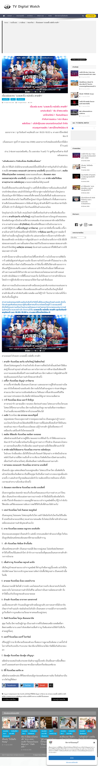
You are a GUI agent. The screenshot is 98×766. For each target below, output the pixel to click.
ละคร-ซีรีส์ (11, 733)
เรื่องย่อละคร (21, 99)
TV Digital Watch (21, 102)
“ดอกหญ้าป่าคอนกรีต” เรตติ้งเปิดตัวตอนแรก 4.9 (60, 699)
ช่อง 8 (13, 99)
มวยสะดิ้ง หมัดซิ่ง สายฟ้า (59, 694)
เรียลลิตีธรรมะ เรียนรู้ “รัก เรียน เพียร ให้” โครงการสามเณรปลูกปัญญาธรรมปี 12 (87, 84)
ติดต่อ (50, 16)
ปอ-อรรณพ (49, 694)
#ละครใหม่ (5, 99)
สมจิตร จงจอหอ (6, 696)
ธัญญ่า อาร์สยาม (40, 694)
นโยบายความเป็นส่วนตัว (72, 762)
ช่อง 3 (4, 733)
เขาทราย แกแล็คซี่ (36, 696)
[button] (94, 743)
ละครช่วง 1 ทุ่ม (52, 733)
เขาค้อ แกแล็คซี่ (27, 696)
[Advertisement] (49, 38)
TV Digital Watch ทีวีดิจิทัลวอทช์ (41, 755)
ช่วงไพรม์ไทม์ (14, 731)
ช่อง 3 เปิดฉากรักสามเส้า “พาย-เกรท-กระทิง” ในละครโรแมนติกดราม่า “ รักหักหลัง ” (29, 742)
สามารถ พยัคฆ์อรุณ (16, 696)
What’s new (40, 16)
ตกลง (72, 758)
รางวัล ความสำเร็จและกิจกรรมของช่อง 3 (11, 699)
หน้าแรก (9, 16)
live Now (90, 16)
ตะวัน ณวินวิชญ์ (25, 694)
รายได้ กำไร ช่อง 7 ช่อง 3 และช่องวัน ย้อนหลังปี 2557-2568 (87, 73)
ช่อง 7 (51, 731)
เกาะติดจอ (30, 16)
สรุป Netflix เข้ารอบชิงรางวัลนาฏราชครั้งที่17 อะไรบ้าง (88, 177)
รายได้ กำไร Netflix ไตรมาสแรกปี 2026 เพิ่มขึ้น (86, 103)
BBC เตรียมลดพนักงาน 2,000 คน (85, 112)
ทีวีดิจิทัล (32, 694)
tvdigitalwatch (12, 694)
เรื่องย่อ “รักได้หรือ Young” (86, 94)
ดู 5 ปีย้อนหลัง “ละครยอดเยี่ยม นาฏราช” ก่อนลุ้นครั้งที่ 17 (87, 188)
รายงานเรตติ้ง (20, 16)
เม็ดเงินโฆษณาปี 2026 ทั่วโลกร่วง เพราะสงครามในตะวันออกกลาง (88, 200)
